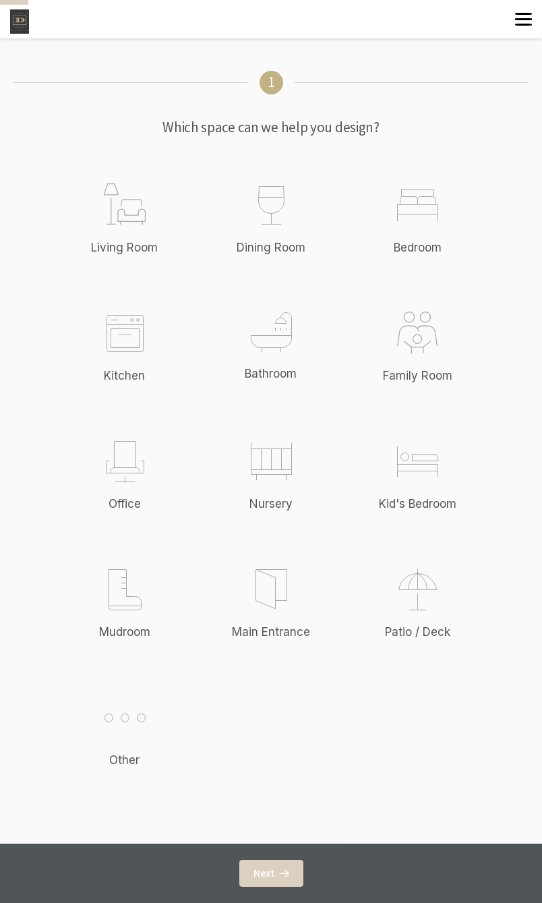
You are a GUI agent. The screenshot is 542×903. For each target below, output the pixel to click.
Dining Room (271, 247)
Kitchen (124, 375)
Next (271, 873)
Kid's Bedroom (417, 504)
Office (125, 504)
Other (139, 730)
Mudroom (124, 632)
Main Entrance (271, 632)
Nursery (271, 504)
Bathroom (271, 373)
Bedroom (418, 247)
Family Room (417, 375)
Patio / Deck (417, 632)
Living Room (124, 247)
